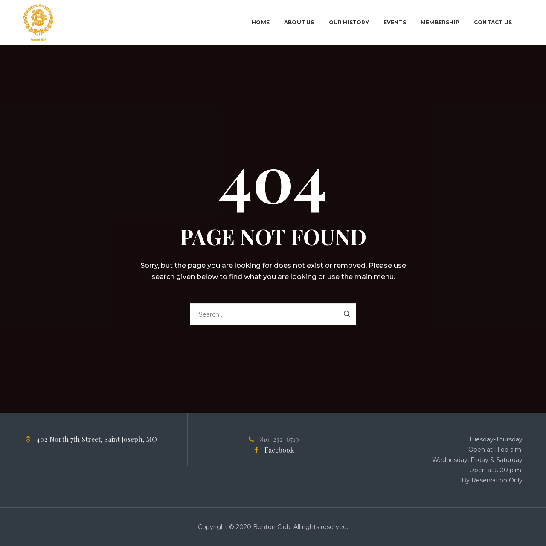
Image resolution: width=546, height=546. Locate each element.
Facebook (279, 449)
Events (394, 22)
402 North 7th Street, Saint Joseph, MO (96, 439)
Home (261, 22)
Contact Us (493, 22)
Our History (349, 22)
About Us (299, 22)
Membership (440, 22)
